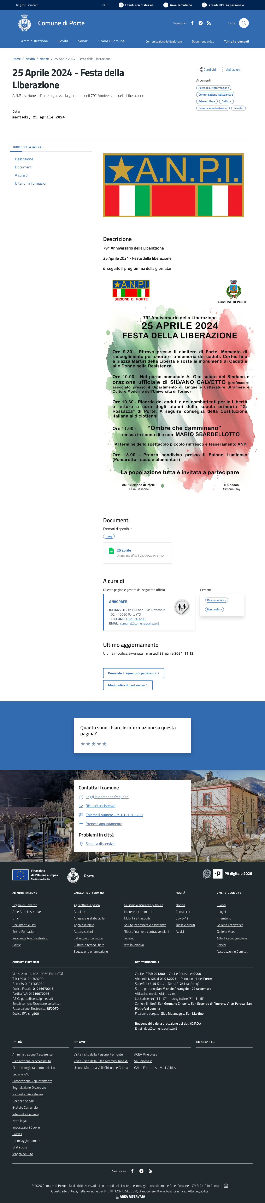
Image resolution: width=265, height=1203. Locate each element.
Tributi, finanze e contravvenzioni (146, 931)
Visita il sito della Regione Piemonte (98, 1054)
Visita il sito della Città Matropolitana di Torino (105, 1060)
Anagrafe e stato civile (89, 918)
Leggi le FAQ (21, 1074)
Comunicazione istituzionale (164, 41)
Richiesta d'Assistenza (27, 1094)
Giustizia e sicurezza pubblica (143, 904)
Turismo (129, 938)
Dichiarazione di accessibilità (31, 1060)
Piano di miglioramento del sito (33, 1067)
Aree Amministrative (26, 911)
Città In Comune (211, 1185)
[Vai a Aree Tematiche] (177, 5)
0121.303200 (136, 618)
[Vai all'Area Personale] (223, 5)
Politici (16, 944)
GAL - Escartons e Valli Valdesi (155, 1067)
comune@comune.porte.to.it (139, 623)
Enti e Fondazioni (24, 931)
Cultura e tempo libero (89, 944)
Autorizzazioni (83, 931)
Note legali (19, 1120)
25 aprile (124, 550)
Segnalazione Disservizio (29, 1087)
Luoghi (221, 911)
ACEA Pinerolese (145, 1054)
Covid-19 (182, 918)
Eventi (221, 904)
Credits (17, 1133)
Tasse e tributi (185, 924)
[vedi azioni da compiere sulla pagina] (229, 69)
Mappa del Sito (22, 1153)
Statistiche (19, 1147)
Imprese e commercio (138, 911)
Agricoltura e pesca (87, 904)
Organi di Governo (24, 904)
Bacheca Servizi (23, 1100)
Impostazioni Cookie (26, 1127)
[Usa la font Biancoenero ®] (136, 5)
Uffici (15, 918)
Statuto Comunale (25, 1107)
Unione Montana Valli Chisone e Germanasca (105, 1067)
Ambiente (80, 911)
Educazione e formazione (91, 951)
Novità (30, 58)
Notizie (44, 58)
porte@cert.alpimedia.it (37, 998)
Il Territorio (224, 918)
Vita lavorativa (134, 944)
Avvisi (180, 931)
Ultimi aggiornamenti (26, 1140)
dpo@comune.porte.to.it (160, 1028)
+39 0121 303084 (31, 983)
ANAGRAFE (118, 601)
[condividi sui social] (206, 69)
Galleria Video (226, 931)
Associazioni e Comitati (232, 951)
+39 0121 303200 (30, 978)
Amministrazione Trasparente (32, 1054)
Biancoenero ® (149, 1191)
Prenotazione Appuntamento (32, 1080)
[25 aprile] (111, 551)
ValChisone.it (143, 1060)
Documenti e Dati (24, 924)
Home (16, 58)
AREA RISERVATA (130, 1196)
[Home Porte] (50, 23)
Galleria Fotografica (230, 924)
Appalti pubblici (84, 924)
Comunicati (183, 911)
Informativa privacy (25, 1114)
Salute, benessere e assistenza (145, 924)
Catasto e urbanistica (88, 938)
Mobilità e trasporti (137, 918)
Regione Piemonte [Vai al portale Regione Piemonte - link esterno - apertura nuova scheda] (27, 5)
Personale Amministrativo (30, 938)
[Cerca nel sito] (244, 23)
